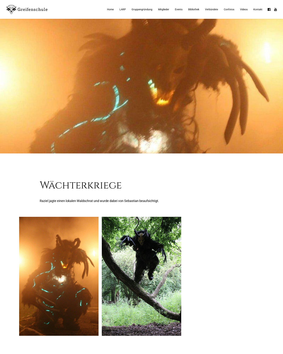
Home (110, 9)
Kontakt (257, 9)
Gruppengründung (142, 9)
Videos (244, 9)
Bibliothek (193, 9)
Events (178, 9)
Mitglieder (163, 9)
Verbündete (211, 9)
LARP (122, 9)
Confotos (229, 9)
